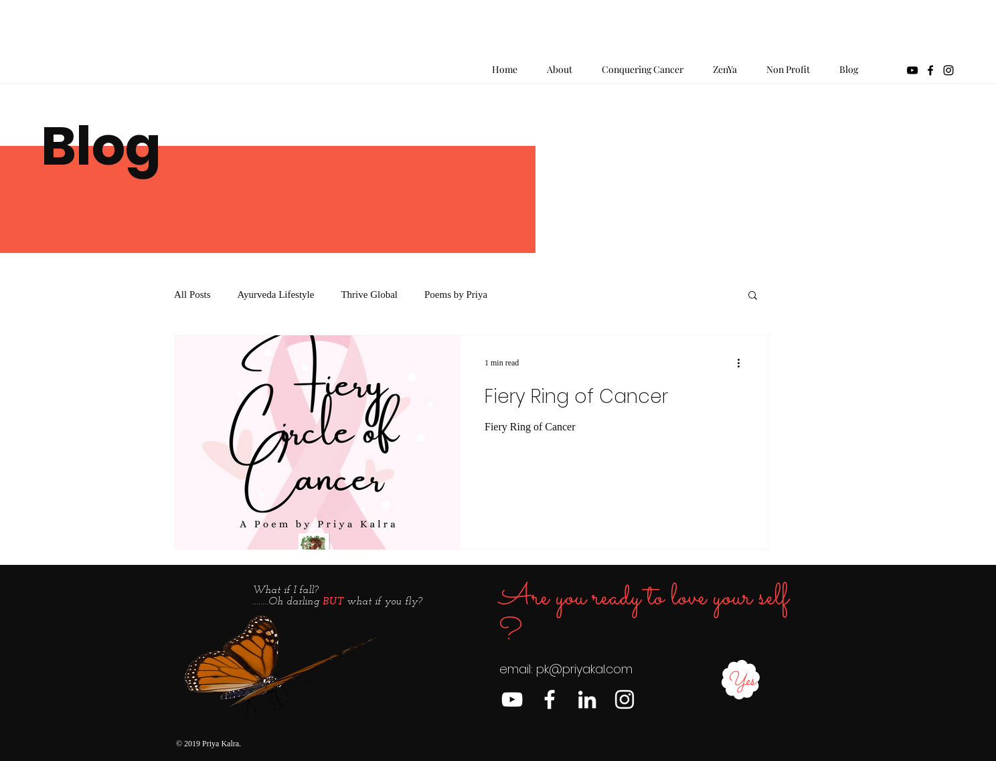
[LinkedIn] (587, 699)
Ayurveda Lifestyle (276, 294)
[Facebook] (549, 699)
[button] (752, 296)
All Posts (192, 294)
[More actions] (743, 363)
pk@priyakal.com (584, 669)
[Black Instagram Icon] (948, 70)
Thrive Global (369, 294)
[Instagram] (624, 699)
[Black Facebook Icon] (930, 70)
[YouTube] (912, 70)
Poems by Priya (455, 294)
